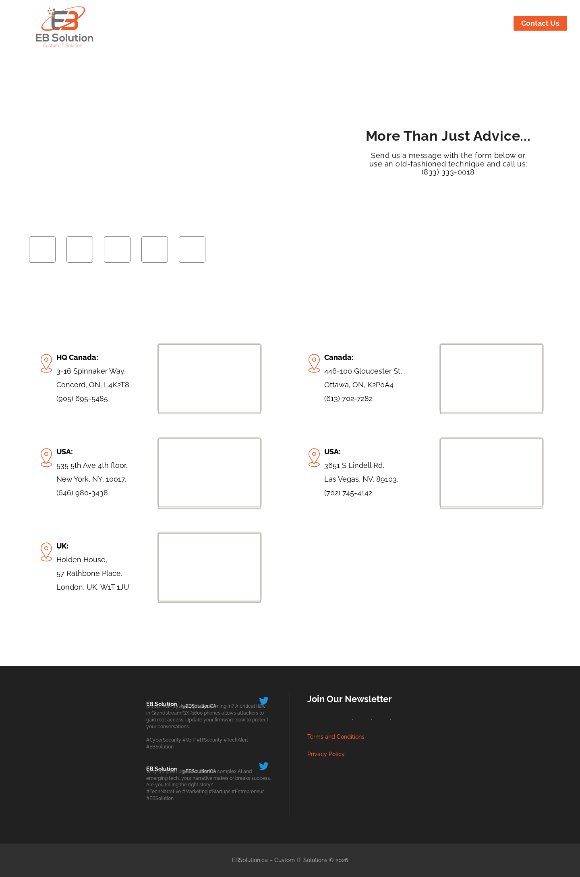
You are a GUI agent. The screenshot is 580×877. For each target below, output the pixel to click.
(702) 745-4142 (348, 492)
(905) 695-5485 (82, 398)
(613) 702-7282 (348, 398)
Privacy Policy (326, 754)
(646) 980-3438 (82, 492)
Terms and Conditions (336, 737)
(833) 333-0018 (448, 172)
